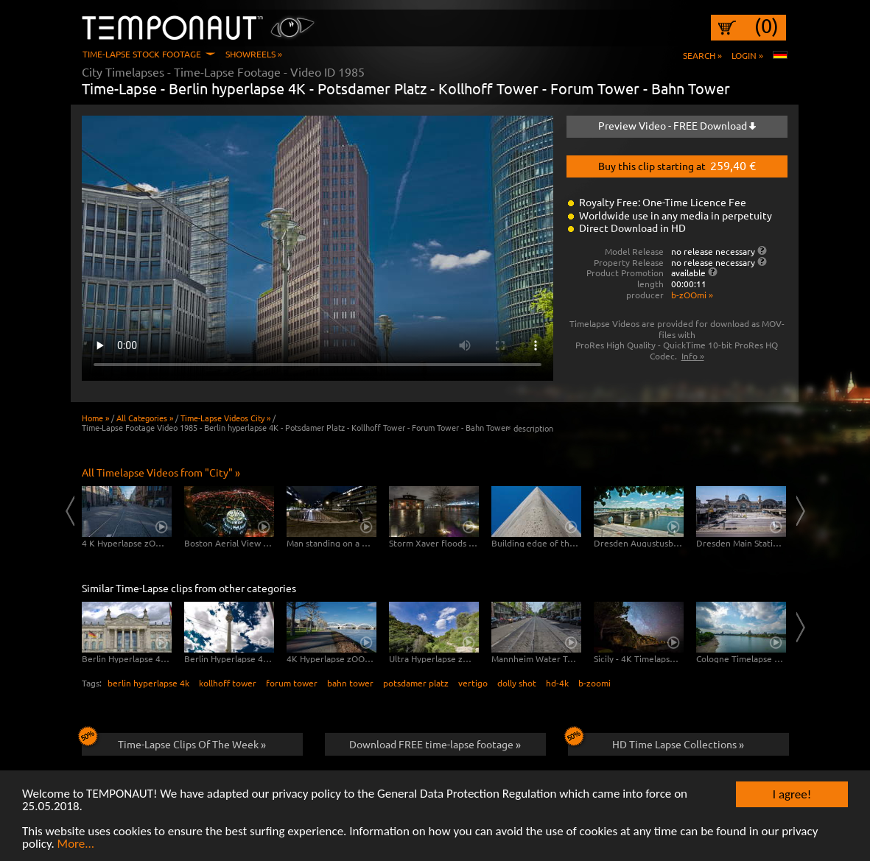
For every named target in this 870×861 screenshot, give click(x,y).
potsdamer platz (416, 683)
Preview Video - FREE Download (677, 125)
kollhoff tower (227, 683)
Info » (692, 356)
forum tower (292, 683)
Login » (747, 55)
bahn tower (350, 683)
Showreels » (253, 54)
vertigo (473, 683)
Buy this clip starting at (677, 165)
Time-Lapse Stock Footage (142, 54)
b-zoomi (594, 683)
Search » (702, 55)
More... (76, 844)
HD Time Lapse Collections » (656, 742)
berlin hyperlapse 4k (148, 683)
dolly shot (516, 683)
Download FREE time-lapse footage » (435, 744)
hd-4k (557, 683)
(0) (766, 26)
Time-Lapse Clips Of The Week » (174, 742)
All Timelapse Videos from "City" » (161, 472)
